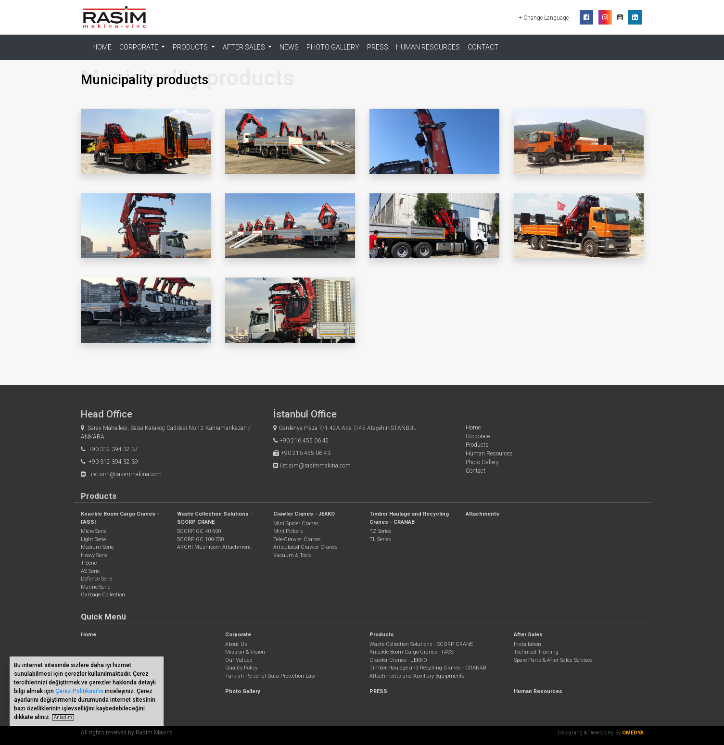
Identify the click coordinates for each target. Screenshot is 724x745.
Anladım (63, 717)
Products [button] (191, 47)
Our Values (238, 660)
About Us (236, 644)
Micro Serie (93, 531)
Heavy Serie (94, 555)
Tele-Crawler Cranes (297, 539)
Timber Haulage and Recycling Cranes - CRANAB (427, 668)
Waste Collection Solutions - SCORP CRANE (421, 644)
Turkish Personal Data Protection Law (270, 676)
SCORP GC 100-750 (200, 539)
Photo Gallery (332, 47)
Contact (483, 47)
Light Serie (93, 539)
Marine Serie (95, 587)
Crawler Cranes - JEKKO (304, 514)
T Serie (89, 563)
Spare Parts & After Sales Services (553, 660)
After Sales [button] (245, 47)
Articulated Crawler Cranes (305, 547)
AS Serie (90, 571)
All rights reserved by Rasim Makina (127, 732)
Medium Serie (97, 547)
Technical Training (536, 652)
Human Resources (428, 47)
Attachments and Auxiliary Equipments (417, 676)
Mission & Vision (245, 652)
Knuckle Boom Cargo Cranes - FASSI (412, 652)
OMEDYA (633, 733)
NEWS (289, 47)
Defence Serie (96, 579)
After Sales (528, 634)
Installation (527, 644)
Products (477, 445)
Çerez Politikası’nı (79, 691)
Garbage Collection (103, 595)
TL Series (380, 539)
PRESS (377, 47)
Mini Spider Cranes (296, 523)
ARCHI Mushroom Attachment (214, 547)
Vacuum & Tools (292, 555)
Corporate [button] (139, 47)
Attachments (482, 514)
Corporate (478, 436)
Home (102, 47)
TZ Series (380, 531)
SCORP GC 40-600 (199, 531)
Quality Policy (241, 668)
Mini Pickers (288, 531)
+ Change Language (544, 17)
